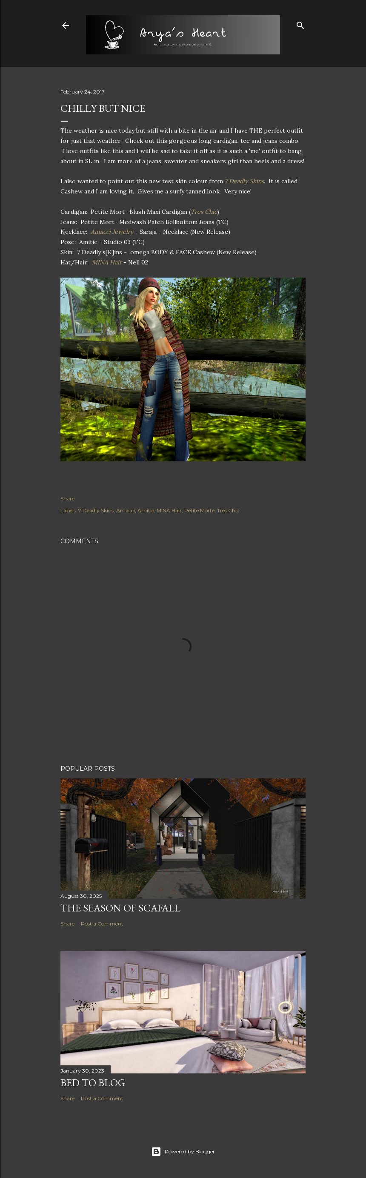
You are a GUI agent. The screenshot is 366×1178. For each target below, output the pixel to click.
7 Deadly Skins (244, 181)
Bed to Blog (92, 1082)
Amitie (145, 510)
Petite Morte (199, 510)
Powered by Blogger (183, 1152)
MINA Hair (107, 262)
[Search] (300, 23)
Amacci (125, 510)
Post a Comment (102, 923)
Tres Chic (204, 212)
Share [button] (67, 498)
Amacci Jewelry (112, 232)
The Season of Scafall (120, 907)
